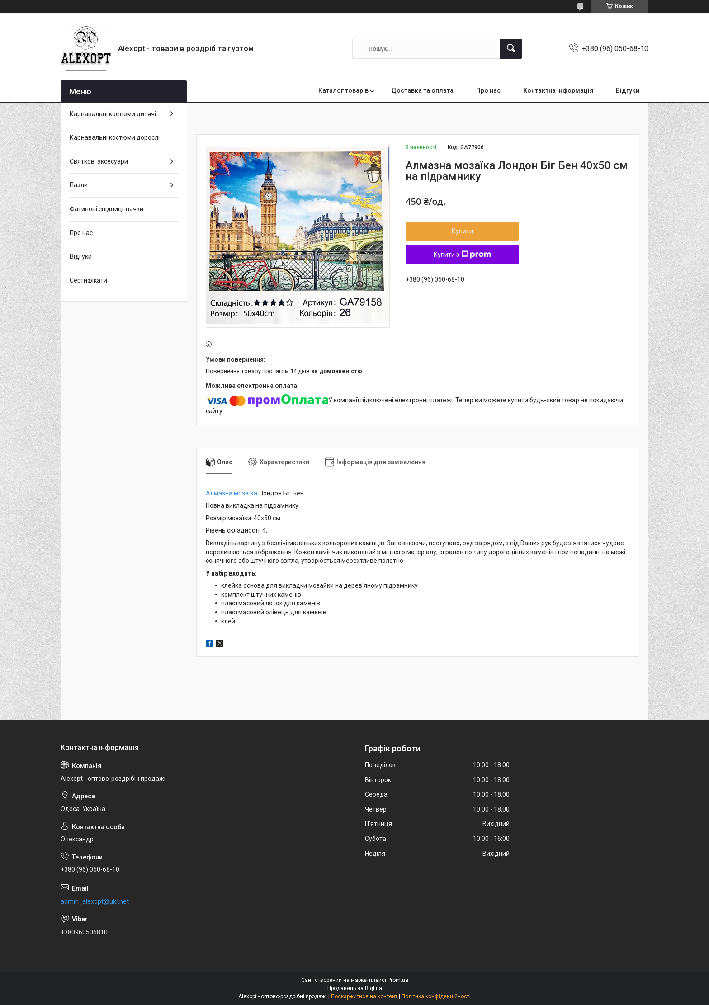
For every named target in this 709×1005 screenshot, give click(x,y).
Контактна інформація (558, 90)
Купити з (462, 254)
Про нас (488, 90)
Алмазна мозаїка (231, 493)
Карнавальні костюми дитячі (113, 114)
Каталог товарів (343, 90)
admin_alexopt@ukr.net (95, 901)
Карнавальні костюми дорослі (115, 137)
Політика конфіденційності (436, 996)
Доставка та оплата (422, 90)
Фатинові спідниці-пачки (106, 208)
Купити (462, 231)
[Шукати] (511, 49)
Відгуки (627, 90)
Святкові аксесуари (99, 161)
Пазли (79, 185)
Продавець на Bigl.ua (354, 988)
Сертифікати (88, 280)
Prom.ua (398, 980)
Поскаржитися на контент (364, 996)
